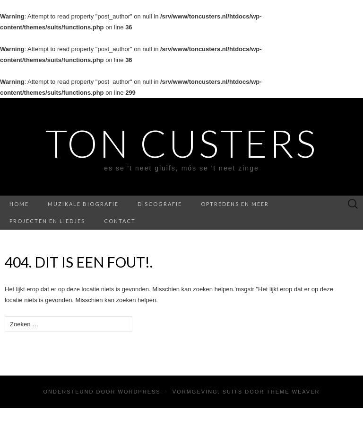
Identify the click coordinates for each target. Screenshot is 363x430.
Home (19, 204)
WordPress (139, 391)
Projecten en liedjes (47, 221)
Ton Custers (181, 143)
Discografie (160, 204)
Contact (120, 221)
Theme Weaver (293, 391)
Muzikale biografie (83, 204)
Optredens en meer (235, 204)
